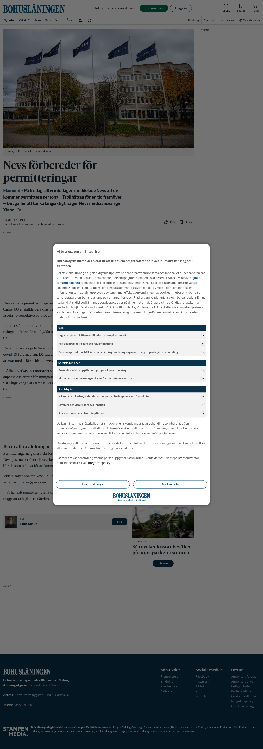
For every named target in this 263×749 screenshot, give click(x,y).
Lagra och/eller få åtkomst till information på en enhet (131, 335)
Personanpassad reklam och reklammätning (131, 344)
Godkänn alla (170, 484)
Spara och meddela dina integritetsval (131, 413)
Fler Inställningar (93, 484)
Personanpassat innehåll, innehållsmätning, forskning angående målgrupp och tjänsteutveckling (131, 352)
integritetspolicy (98, 463)
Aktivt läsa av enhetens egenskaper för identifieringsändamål (131, 379)
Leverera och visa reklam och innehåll (131, 405)
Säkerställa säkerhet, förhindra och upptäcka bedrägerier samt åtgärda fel (131, 397)
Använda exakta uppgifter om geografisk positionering (131, 370)
